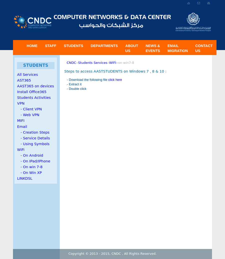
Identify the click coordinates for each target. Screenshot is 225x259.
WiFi (20, 150)
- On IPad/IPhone (33, 161)
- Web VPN (28, 115)
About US (131, 48)
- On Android (30, 155)
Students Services (92, 63)
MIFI (20, 121)
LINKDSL (24, 178)
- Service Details (33, 138)
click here (115, 80)
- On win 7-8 (29, 167)
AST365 (24, 80)
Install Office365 (31, 92)
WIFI (112, 63)
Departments (104, 46)
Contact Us (203, 48)
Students (73, 46)
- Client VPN (29, 109)
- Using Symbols (33, 144)
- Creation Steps (33, 132)
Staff (50, 46)
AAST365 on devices (35, 86)
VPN (20, 103)
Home (32, 46)
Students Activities (34, 98)
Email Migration (178, 48)
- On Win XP (29, 173)
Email (22, 127)
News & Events (153, 48)
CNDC (71, 63)
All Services (27, 75)
